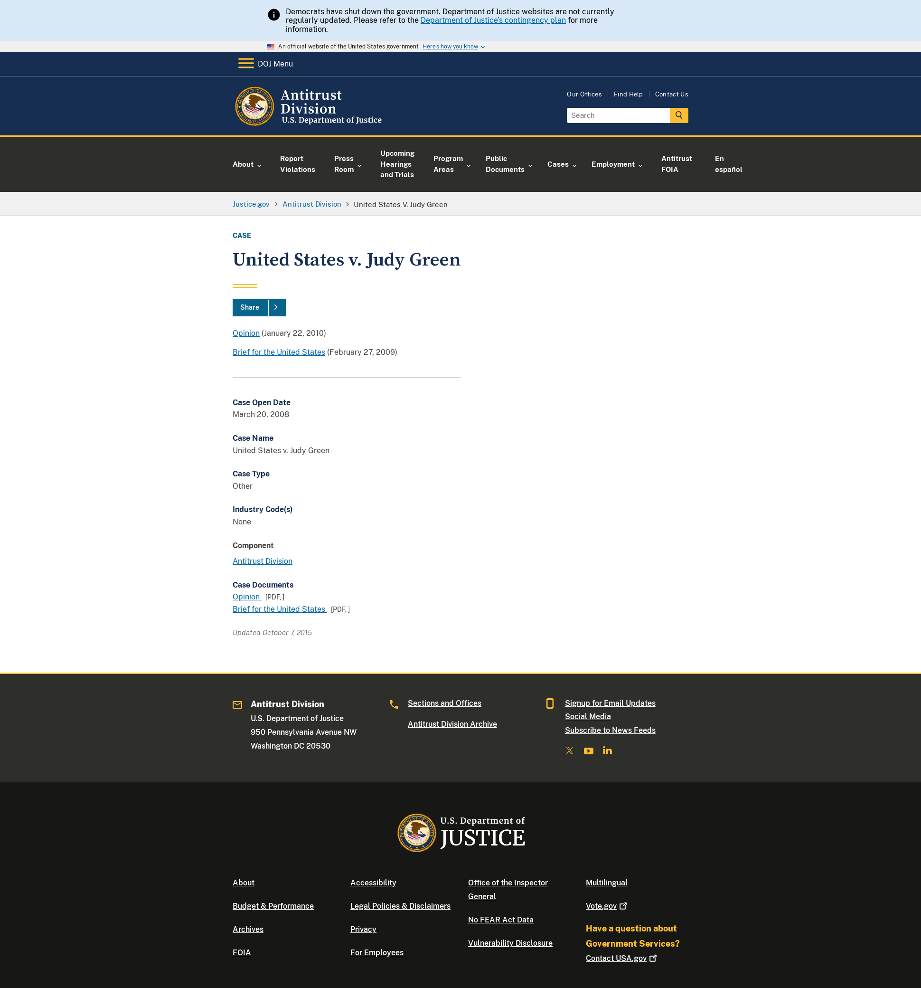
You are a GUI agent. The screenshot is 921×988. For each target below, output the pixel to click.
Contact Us (671, 94)
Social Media (588, 716)
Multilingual (607, 882)
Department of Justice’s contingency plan (493, 20)
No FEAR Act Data (501, 919)
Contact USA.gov (622, 958)
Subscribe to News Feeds (610, 730)
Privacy (363, 929)
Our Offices (584, 94)
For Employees (377, 952)
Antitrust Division (262, 561)
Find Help (628, 94)
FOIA (242, 952)
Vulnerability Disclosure (510, 943)
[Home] (310, 124)
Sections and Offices (444, 703)
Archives (248, 929)
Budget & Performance (273, 906)
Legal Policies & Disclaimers (400, 906)
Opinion (246, 333)
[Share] (259, 307)
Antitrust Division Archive (452, 724)
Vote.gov (607, 906)
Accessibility (373, 882)
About (243, 882)
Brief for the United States (279, 352)
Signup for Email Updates (610, 703)
